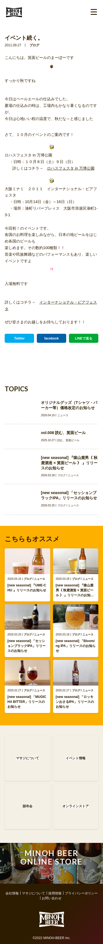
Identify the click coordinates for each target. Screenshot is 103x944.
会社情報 (12, 893)
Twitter (19, 338)
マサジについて (33, 893)
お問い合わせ (52, 898)
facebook (51, 338)
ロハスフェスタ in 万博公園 (70, 168)
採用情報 (55, 893)
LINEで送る (83, 338)
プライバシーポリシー (81, 893)
